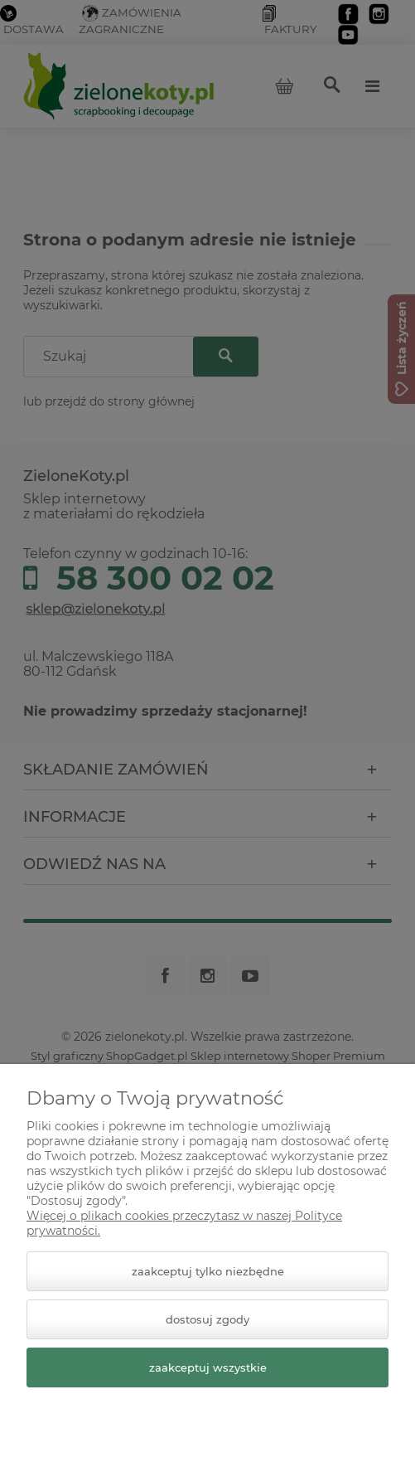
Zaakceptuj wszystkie (208, 1367)
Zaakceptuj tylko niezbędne (208, 1271)
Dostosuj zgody (207, 1319)
